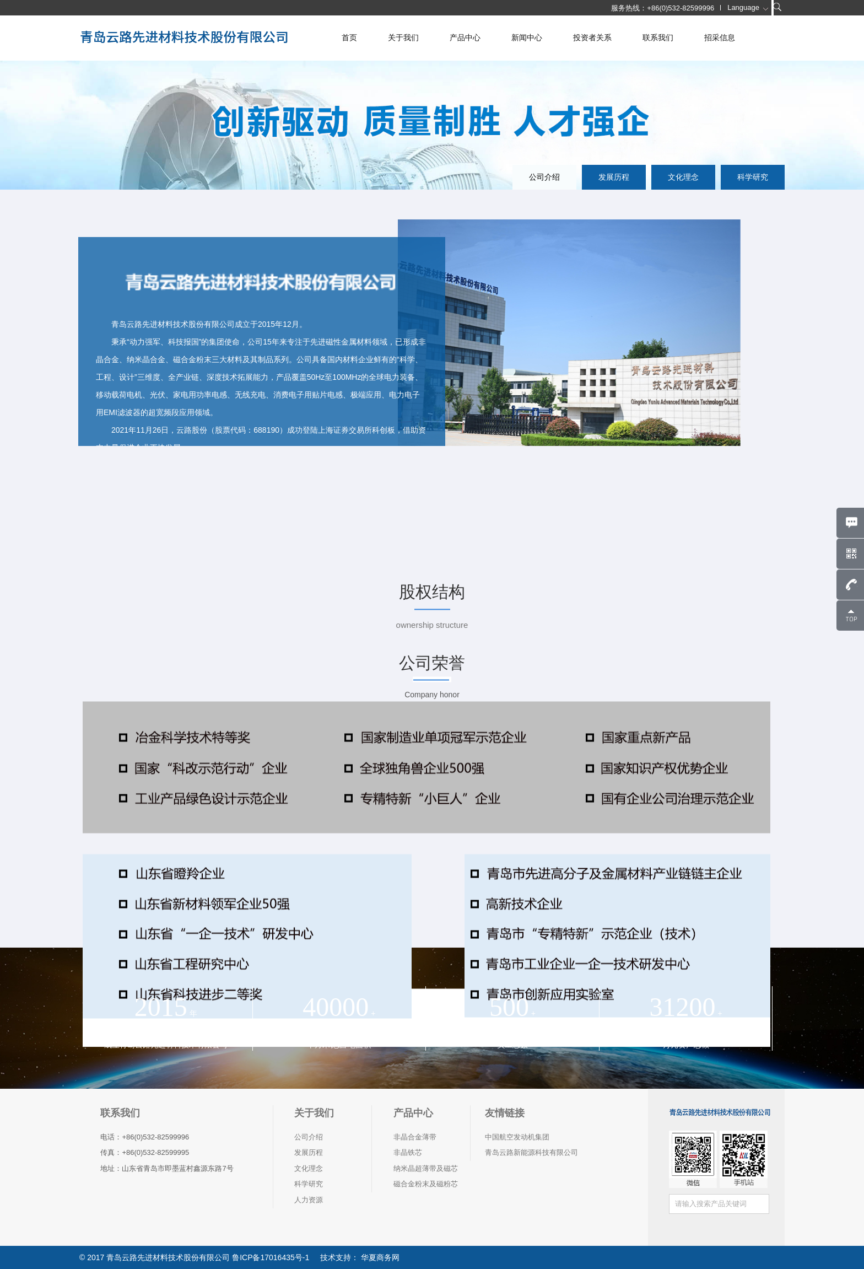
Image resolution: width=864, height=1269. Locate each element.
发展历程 (613, 177)
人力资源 (308, 1200)
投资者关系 (592, 37)
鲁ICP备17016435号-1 (270, 1257)
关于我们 (403, 37)
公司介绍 (544, 177)
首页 (349, 37)
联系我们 (657, 37)
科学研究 (752, 177)
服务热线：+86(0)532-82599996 (662, 8)
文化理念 (683, 177)
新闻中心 (526, 37)
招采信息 (719, 37)
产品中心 (465, 37)
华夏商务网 (379, 1257)
